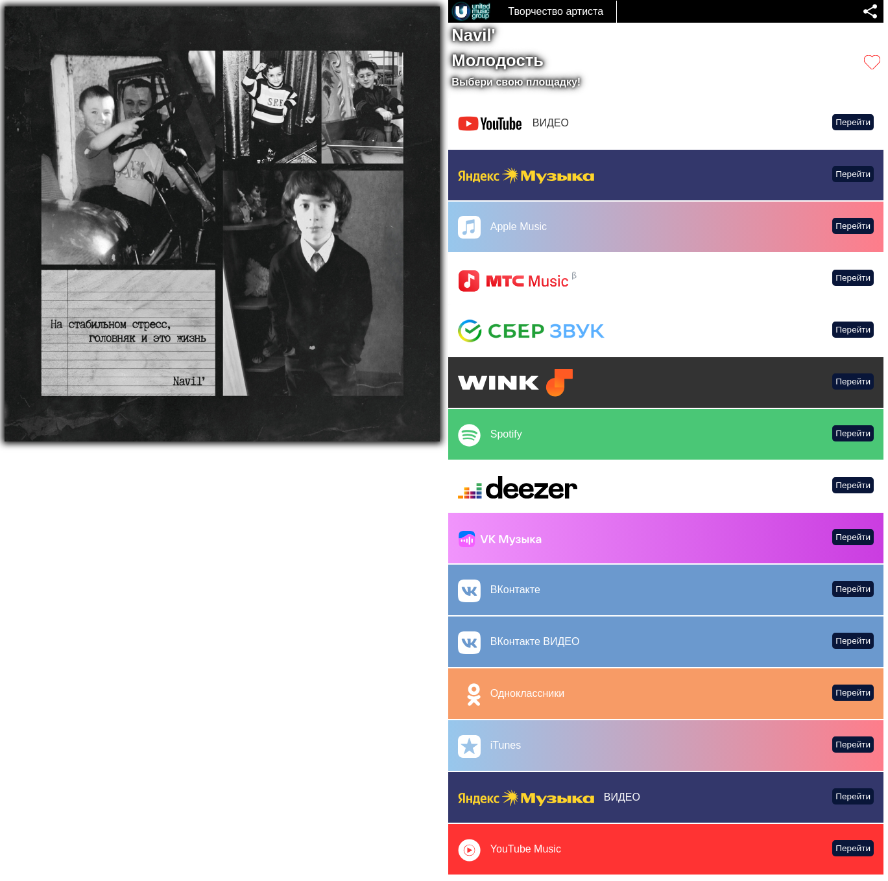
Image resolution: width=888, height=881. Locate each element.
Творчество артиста (555, 11)
